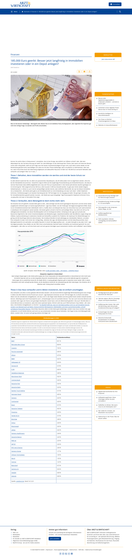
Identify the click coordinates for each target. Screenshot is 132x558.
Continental (14, 401)
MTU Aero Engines (16, 448)
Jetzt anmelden (54, 538)
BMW (13, 359)
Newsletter (16, 536)
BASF (12, 341)
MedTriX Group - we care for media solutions (26, 543)
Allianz (13, 355)
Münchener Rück (16, 376)
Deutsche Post (15, 384)
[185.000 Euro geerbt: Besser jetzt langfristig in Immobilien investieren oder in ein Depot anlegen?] (68, 12)
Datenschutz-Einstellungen (93, 550)
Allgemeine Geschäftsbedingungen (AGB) (25, 541)
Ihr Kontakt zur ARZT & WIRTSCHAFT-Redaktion (27, 538)
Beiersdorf (14, 465)
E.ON (12, 369)
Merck (13, 458)
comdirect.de (20, 481)
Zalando (13, 476)
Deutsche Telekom (16, 408)
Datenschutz (73, 550)
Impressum (49, 550)
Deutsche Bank (15, 387)
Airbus (13, 423)
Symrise (13, 462)
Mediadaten (16, 534)
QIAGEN (13, 472)
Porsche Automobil (17, 351)
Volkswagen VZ (15, 362)
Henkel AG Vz (15, 416)
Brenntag (14, 419)
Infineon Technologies (18, 455)
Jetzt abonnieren (107, 59)
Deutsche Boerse (16, 437)
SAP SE (13, 444)
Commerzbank (15, 380)
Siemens (14, 398)
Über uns (15, 532)
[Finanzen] (34, 12)
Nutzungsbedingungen (61, 550)
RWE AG (13, 440)
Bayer (13, 405)
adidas (13, 430)
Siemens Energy (16, 451)
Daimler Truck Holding (18, 391)
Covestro (14, 348)
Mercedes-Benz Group (18, 344)
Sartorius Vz (15, 469)
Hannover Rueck (16, 394)
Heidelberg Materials (17, 373)
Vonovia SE (14, 366)
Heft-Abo (81, 550)
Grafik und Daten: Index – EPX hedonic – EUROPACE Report (62, 271)
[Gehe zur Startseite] (26, 12)
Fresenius (14, 412)
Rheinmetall (15, 426)
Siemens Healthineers (18, 433)
